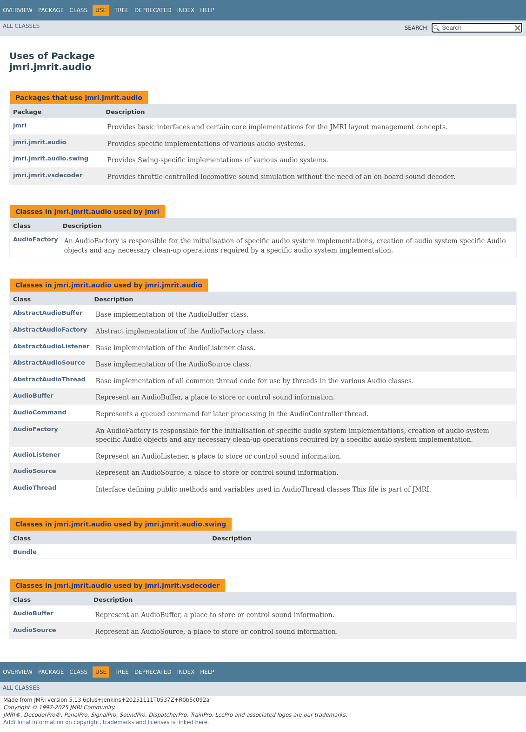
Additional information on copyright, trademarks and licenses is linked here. (106, 722)
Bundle (25, 551)
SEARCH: (417, 28)
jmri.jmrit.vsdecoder (47, 175)
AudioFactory (35, 239)
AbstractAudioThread (49, 379)
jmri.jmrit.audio (113, 97)
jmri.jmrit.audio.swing (50, 158)
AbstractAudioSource (49, 362)
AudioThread (34, 487)
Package (51, 10)
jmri (20, 125)
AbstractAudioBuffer (47, 312)
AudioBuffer (33, 395)
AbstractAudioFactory (50, 329)
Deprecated (153, 10)
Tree (121, 10)
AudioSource (34, 470)
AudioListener (36, 454)
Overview (18, 10)
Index (186, 10)
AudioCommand (40, 412)
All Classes (21, 26)
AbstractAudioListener (51, 346)
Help (207, 10)
